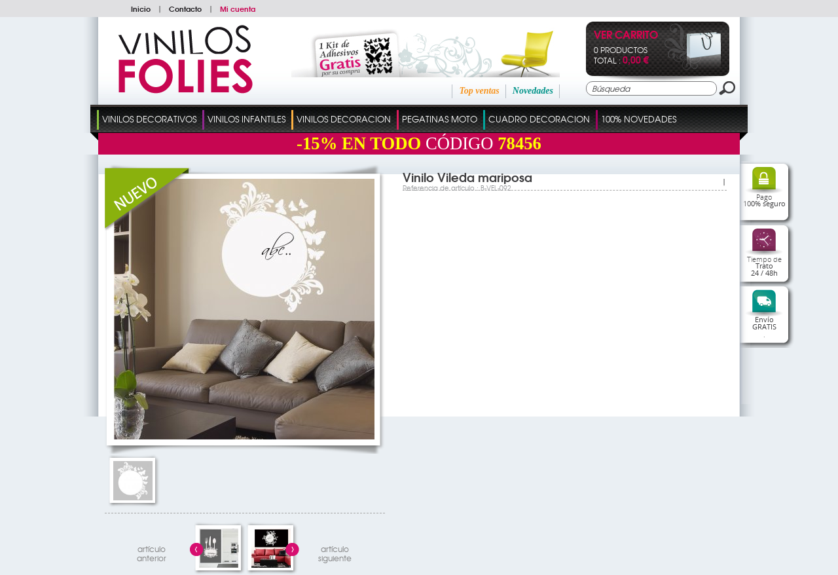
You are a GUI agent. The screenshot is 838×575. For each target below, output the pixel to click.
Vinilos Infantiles (246, 119)
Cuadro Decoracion (539, 119)
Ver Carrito (626, 35)
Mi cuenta (237, 8)
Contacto (185, 8)
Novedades (533, 91)
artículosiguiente (335, 552)
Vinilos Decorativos (149, 119)
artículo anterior (151, 552)
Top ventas (479, 91)
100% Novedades (638, 119)
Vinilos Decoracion (344, 119)
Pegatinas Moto (439, 119)
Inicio (141, 8)
